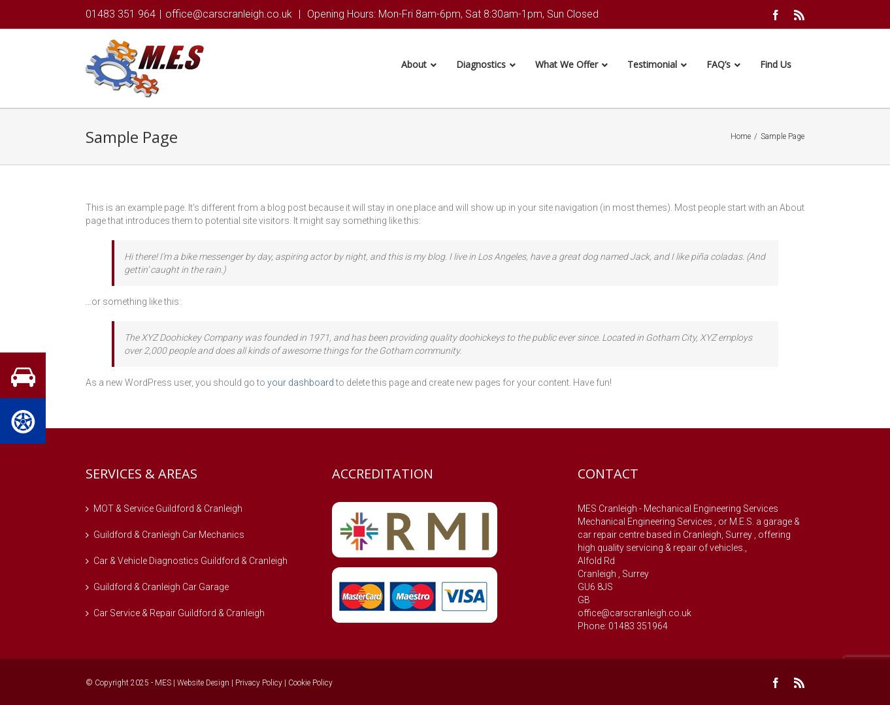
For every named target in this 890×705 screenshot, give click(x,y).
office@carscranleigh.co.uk (228, 14)
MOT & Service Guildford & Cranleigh (167, 510)
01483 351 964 (121, 14)
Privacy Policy (258, 684)
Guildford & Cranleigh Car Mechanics (168, 536)
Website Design (203, 684)
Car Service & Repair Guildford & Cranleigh (179, 615)
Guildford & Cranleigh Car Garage (161, 589)
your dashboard (300, 384)
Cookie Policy (310, 684)
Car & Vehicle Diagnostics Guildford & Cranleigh (190, 562)
